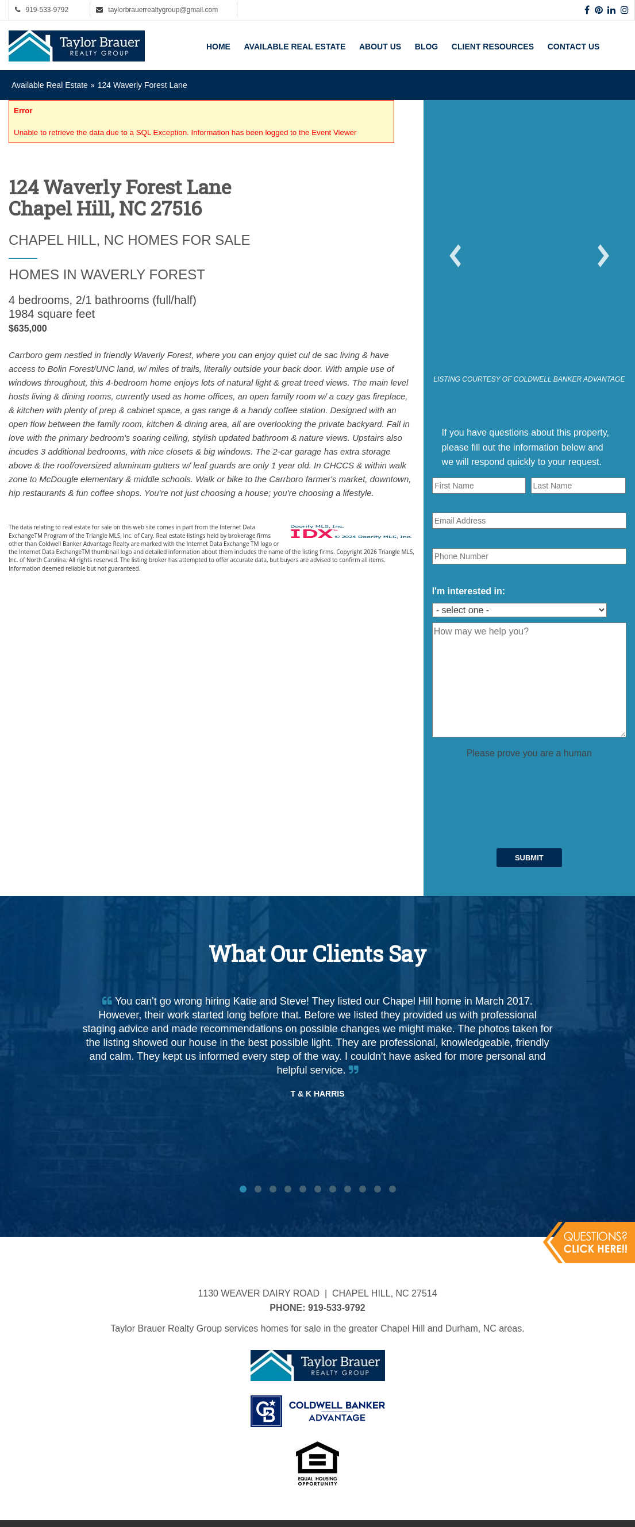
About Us (380, 46)
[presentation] (519, 783)
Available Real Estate (295, 46)
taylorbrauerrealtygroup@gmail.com (163, 10)
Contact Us (574, 46)
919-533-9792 (46, 10)
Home (218, 46)
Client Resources (493, 46)
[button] (455, 256)
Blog (426, 46)
